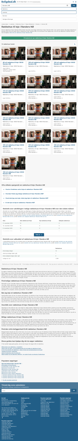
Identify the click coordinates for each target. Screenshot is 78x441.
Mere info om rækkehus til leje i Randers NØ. (21, 32)
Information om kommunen (9, 365)
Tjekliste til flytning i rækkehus (9, 351)
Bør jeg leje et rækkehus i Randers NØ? (60, 264)
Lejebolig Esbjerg (64, 413)
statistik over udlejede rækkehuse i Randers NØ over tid (32, 216)
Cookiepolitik (24, 406)
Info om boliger (25, 414)
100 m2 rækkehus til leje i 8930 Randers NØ (39, 63)
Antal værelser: (7, 71)
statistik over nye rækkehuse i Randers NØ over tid (37, 242)
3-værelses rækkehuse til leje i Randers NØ (13, 377)
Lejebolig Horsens (6, 437)
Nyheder (23, 407)
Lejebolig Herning (6, 422)
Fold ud (38, 234)
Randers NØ (44, 24)
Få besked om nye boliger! (73, 2)
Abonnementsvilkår (26, 403)
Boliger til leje (5, 429)
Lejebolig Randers (64, 402)
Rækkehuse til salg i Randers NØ (10, 369)
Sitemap (23, 416)
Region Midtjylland (30, 24)
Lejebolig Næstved (45, 409)
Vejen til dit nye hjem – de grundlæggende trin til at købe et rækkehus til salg (21, 348)
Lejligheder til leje (45, 410)
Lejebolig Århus (44, 411)
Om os (22, 399)
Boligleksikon (24, 411)
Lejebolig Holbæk (45, 416)
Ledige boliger (5, 24)
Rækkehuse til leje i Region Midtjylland (11, 373)
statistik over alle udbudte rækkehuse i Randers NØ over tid (37, 215)
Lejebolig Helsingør (6, 425)
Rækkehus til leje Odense (8, 434)
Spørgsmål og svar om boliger (28, 410)
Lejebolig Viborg (64, 403)
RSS (22, 417)
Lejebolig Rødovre (6, 427)
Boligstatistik (24, 413)
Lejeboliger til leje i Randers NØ (10, 370)
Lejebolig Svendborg (65, 399)
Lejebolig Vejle (63, 410)
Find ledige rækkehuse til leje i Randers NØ (35, 264)
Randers (38, 24)
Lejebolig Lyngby (64, 407)
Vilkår (22, 402)
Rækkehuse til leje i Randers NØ (11, 264)
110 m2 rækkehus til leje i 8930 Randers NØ (13, 91)
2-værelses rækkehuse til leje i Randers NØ (13, 376)
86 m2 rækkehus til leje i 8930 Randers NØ (13, 63)
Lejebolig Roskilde (64, 416)
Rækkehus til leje (20, 24)
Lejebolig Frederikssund (66, 406)
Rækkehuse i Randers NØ (8, 368)
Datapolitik (24, 405)
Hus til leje (43, 400)
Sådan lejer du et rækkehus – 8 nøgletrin (12, 347)
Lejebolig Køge (44, 413)
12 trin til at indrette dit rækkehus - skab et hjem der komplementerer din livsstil (22, 349)
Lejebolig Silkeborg (65, 409)
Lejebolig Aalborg (45, 407)
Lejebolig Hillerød (45, 406)
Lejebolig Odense (45, 405)
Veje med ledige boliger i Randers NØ (11, 363)
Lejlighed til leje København (47, 402)
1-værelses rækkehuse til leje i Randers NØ (12, 374)
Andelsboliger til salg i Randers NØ (10, 366)
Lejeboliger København (7, 423)
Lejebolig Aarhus (45, 414)
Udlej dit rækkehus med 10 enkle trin (11, 353)
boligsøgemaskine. (37, 1)
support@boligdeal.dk (7, 402)
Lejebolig (12, 24)
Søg (74, 5)
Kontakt (23, 400)
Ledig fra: (5, 69)
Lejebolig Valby (5, 430)
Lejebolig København (46, 399)
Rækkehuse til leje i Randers (9, 372)
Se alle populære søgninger (10, 380)
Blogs (22, 409)
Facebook (2, 418)
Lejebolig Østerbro (6, 433)
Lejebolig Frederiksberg (66, 414)
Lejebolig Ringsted (65, 411)
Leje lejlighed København (66, 400)
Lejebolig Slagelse (64, 405)
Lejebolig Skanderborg (7, 438)
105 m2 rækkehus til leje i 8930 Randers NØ (13, 145)
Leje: (4, 68)
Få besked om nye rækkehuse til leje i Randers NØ (39, 38)
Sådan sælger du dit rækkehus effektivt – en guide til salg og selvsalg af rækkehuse (23, 354)
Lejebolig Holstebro (6, 431)
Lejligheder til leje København (9, 426)
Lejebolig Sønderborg (7, 436)
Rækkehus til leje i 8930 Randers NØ (14, 66)
